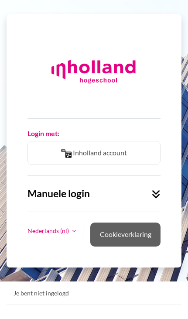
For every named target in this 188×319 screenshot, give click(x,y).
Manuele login (94, 193)
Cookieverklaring (125, 234)
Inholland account (94, 153)
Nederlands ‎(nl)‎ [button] (48, 230)
